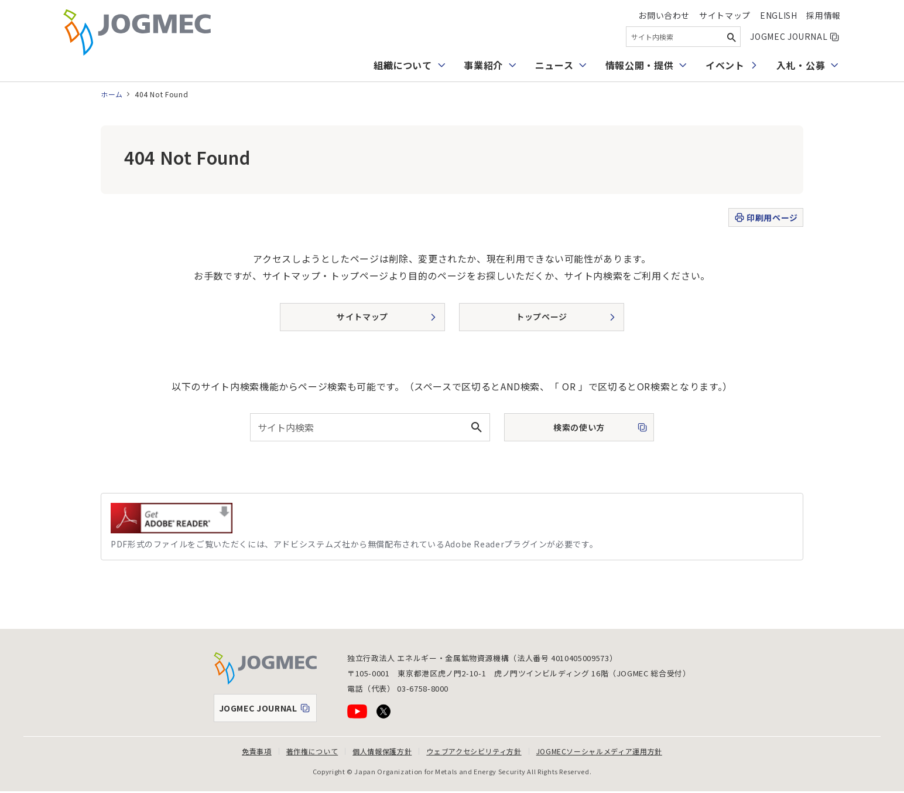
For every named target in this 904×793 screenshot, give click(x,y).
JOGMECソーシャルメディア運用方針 (599, 751)
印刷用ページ (765, 218)
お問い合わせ (664, 15)
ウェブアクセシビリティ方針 (473, 751)
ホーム (112, 94)
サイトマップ (725, 15)
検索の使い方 (568, 430)
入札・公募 (800, 65)
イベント (725, 65)
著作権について (312, 751)
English (778, 15)
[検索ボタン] (731, 36)
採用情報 (823, 15)
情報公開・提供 (639, 65)
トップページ (541, 316)
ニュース (554, 65)
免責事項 (257, 751)
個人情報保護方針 (382, 751)
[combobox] (683, 36)
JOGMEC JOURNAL (795, 36)
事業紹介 (483, 65)
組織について (403, 65)
